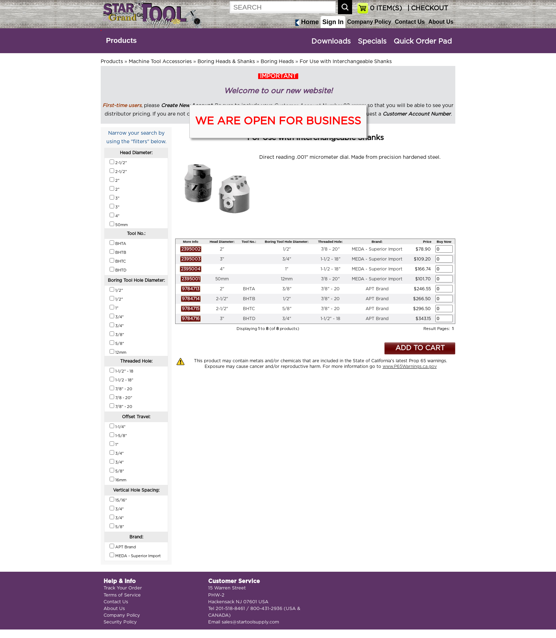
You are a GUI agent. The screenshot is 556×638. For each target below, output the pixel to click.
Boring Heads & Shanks (226, 61)
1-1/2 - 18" (330, 259)
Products (121, 40)
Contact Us (409, 22)
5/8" (286, 309)
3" (222, 259)
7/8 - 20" (330, 249)
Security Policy (120, 622)
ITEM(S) (386, 8)
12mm (287, 279)
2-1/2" (222, 299)
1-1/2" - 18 (330, 319)
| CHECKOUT (427, 8)
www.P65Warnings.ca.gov (410, 366)
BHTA (249, 289)
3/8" (286, 289)
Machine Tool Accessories (160, 61)
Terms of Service (122, 595)
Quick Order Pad (423, 41)
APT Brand (377, 289)
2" (222, 249)
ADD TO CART (420, 348)
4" (222, 269)
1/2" (287, 249)
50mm (222, 279)
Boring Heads (277, 61)
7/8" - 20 (330, 289)
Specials (372, 41)
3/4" (286, 259)
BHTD (249, 319)
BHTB (249, 299)
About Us (441, 22)
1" (286, 269)
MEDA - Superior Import (377, 249)
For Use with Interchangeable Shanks (346, 61)
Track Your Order (123, 588)
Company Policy (369, 22)
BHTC (249, 309)
